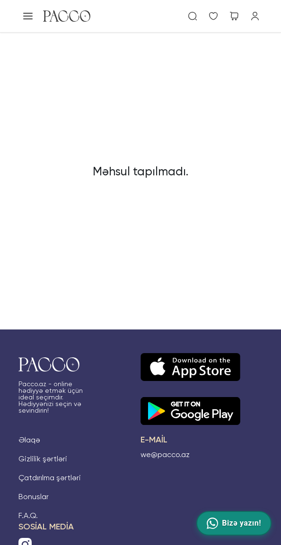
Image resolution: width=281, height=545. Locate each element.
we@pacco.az (165, 455)
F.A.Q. (28, 516)
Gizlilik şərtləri (42, 459)
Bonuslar (33, 497)
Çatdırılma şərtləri (49, 478)
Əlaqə (29, 440)
